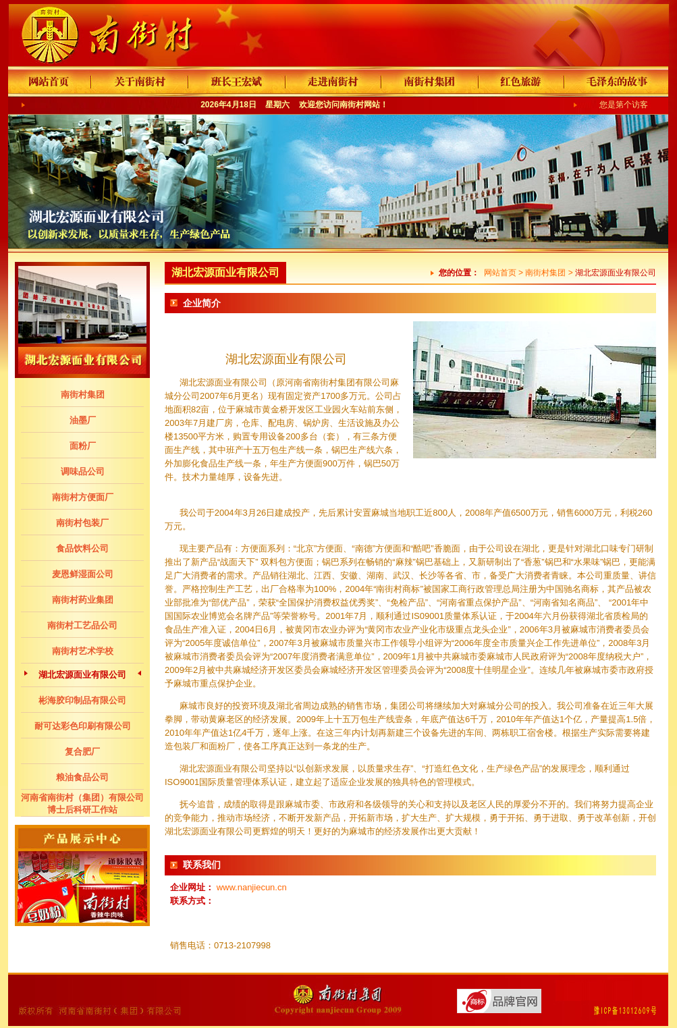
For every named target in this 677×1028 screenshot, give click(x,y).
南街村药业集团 (82, 600)
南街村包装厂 (82, 523)
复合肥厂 (82, 752)
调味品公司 (83, 471)
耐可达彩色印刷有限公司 (82, 726)
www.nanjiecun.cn (252, 887)
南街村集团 (83, 394)
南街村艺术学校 (82, 651)
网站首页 (500, 272)
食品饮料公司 (82, 548)
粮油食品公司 (82, 777)
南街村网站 (360, 104)
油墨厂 (83, 420)
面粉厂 (83, 446)
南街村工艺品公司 (82, 625)
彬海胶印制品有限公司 (82, 700)
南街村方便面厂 (82, 497)
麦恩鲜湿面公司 (82, 574)
